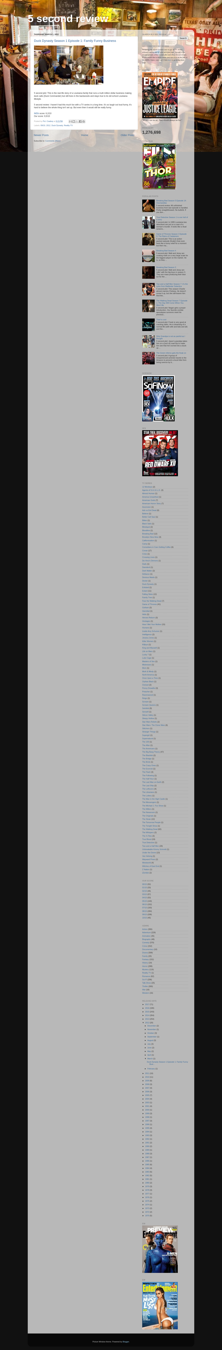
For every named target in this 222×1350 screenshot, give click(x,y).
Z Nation (145, 869)
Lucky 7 (145, 655)
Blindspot (146, 527)
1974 (147, 1205)
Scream (145, 702)
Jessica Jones (148, 638)
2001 (147, 1106)
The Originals (147, 816)
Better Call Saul (148, 517)
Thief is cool (161, 320)
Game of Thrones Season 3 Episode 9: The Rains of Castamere (171, 235)
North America (148, 675)
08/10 (144, 911)
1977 (147, 1194)
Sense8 (145, 712)
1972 (147, 1212)
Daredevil (146, 567)
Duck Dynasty (57, 125)
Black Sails (146, 524)
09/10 (43, 125)
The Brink (146, 762)
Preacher (146, 692)
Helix (144, 614)
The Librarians (148, 792)
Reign (144, 698)
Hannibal (146, 611)
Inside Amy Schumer (150, 631)
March (150, 1059)
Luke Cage (146, 658)
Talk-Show (146, 983)
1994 (147, 1132)
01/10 (144, 887)
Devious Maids (148, 577)
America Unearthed (150, 497)
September (152, 1037)
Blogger (126, 1342)
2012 (48, 125)
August (150, 1040)
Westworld (146, 863)
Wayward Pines (148, 859)
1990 (147, 1146)
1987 (147, 1157)
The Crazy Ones (149, 765)
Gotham (145, 607)
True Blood (146, 839)
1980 (147, 1183)
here (170, 60)
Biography (146, 939)
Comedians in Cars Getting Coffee (156, 547)
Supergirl (146, 735)
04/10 (144, 898)
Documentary (147, 949)
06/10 (144, 904)
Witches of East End (150, 866)
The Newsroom (148, 812)
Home (84, 135)
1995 (147, 1128)
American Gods (148, 500)
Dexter (145, 581)
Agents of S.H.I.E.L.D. (151, 490)
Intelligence (147, 634)
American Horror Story (151, 503)
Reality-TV (68, 125)
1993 (147, 1135)
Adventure (146, 932)
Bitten (144, 520)
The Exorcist (147, 769)
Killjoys (145, 644)
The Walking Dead (149, 829)
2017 (147, 1004)
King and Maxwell (149, 648)
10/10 (144, 918)
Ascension (146, 507)
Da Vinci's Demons (150, 561)
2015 (147, 1012)
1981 (147, 1179)
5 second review (68, 18)
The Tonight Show (149, 826)
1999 (147, 1113)
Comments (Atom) (53, 141)
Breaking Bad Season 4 (166, 251)
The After (146, 745)
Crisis (144, 554)
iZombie (145, 873)
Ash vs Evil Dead (149, 510)
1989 (147, 1150)
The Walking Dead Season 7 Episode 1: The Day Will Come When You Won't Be (171, 303)
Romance (146, 976)
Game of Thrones (149, 604)
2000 (147, 1110)
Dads (144, 564)
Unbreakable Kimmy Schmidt (154, 849)
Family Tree (147, 597)
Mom (144, 668)
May (149, 1051)
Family (145, 956)
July (149, 1044)
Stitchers (146, 728)
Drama (145, 953)
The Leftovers (148, 789)
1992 (147, 1139)
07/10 (144, 908)
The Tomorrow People (151, 822)
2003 (147, 1102)
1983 (147, 1172)
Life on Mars (147, 651)
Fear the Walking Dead (151, 601)
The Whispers (148, 832)
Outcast (145, 685)
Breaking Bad (147, 534)
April (149, 1055)
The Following (148, 775)
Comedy (145, 943)
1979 (147, 1186)
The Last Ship (148, 786)
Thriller (145, 986)
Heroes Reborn (148, 618)
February (151, 1069)
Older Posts (127, 135)
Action (144, 929)
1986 (147, 1161)
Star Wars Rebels (149, 722)
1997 (147, 1121)
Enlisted (145, 587)
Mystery (145, 969)
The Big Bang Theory (151, 752)
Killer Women (147, 641)
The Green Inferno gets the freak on (171, 353)
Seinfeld (145, 708)
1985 (147, 1164)
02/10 (144, 891)
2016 (147, 1008)
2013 (147, 1019)
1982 (147, 1175)
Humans (145, 628)
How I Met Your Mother (151, 624)
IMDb (36, 113)
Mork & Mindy (148, 671)
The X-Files (147, 836)
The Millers (146, 809)
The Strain (146, 819)
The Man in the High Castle (153, 799)
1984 (147, 1168)
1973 (147, 1208)
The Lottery (147, 796)
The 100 (145, 742)
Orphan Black (147, 681)
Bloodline (146, 530)
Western (145, 993)
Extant (145, 591)
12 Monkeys (147, 487)
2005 (147, 1095)
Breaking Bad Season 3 (166, 267)
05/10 (144, 901)
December (152, 1026)
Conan (145, 551)
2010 (147, 1077)
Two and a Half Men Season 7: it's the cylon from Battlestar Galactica (172, 285)
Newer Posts (41, 135)
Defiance (146, 574)
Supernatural (147, 738)
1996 (147, 1124)
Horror (145, 966)
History (145, 963)
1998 (147, 1117)
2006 (147, 1092)
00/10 (144, 884)
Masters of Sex (148, 661)
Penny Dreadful (148, 688)
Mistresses (146, 665)
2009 (147, 1081)
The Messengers (149, 802)
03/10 (144, 894)
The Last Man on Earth (151, 782)
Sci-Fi (144, 980)
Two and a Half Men (150, 846)
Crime (144, 946)
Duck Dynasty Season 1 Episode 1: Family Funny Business (75, 41)
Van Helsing (147, 856)
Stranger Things (149, 732)
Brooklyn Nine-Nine (150, 537)
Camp (144, 544)
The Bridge (146, 759)
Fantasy (145, 959)
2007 (147, 1088)
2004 (147, 1099)
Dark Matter (147, 571)
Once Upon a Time (150, 678)
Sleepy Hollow (148, 718)
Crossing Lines (148, 557)
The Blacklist (147, 755)
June (149, 1048)
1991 (147, 1143)
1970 (147, 1216)
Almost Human (148, 493)
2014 (147, 1015)
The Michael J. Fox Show (152, 806)
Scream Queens (149, 705)
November (152, 1029)
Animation (146, 936)
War (144, 990)
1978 (147, 1190)
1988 (147, 1154)
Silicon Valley (147, 715)
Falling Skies (147, 594)
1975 (147, 1201)
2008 (147, 1084)
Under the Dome (149, 853)
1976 (147, 1197)
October (151, 1033)
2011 (147, 1073)
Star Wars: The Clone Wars (153, 725)
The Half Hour (148, 779)
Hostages (146, 621)
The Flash (146, 772)
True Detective (148, 842)
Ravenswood (147, 695)
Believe (145, 514)
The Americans (148, 749)
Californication (148, 540)
